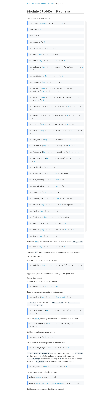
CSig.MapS (43, 23)
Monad (38, 383)
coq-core (35, 4)
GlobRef (51, 4)
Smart (38, 377)
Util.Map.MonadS (55, 383)
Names (43, 4)
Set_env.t (55, 286)
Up (28, 4)
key (61, 23)
